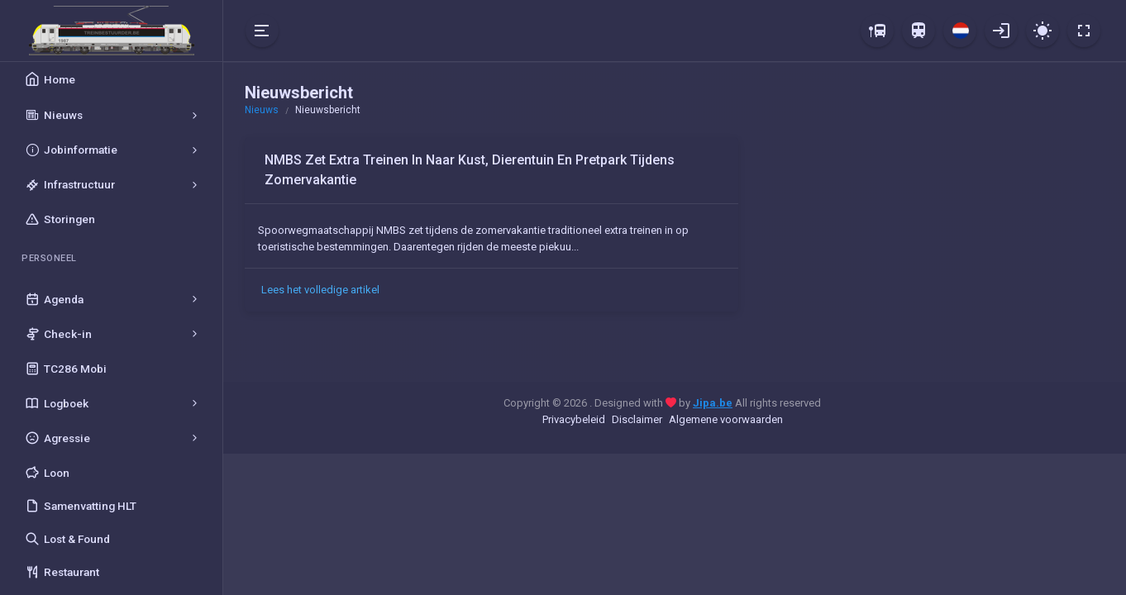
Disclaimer (637, 419)
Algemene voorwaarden (726, 419)
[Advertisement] (931, 253)
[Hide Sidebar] (262, 30)
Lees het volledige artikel (320, 289)
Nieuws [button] (262, 110)
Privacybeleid (573, 419)
